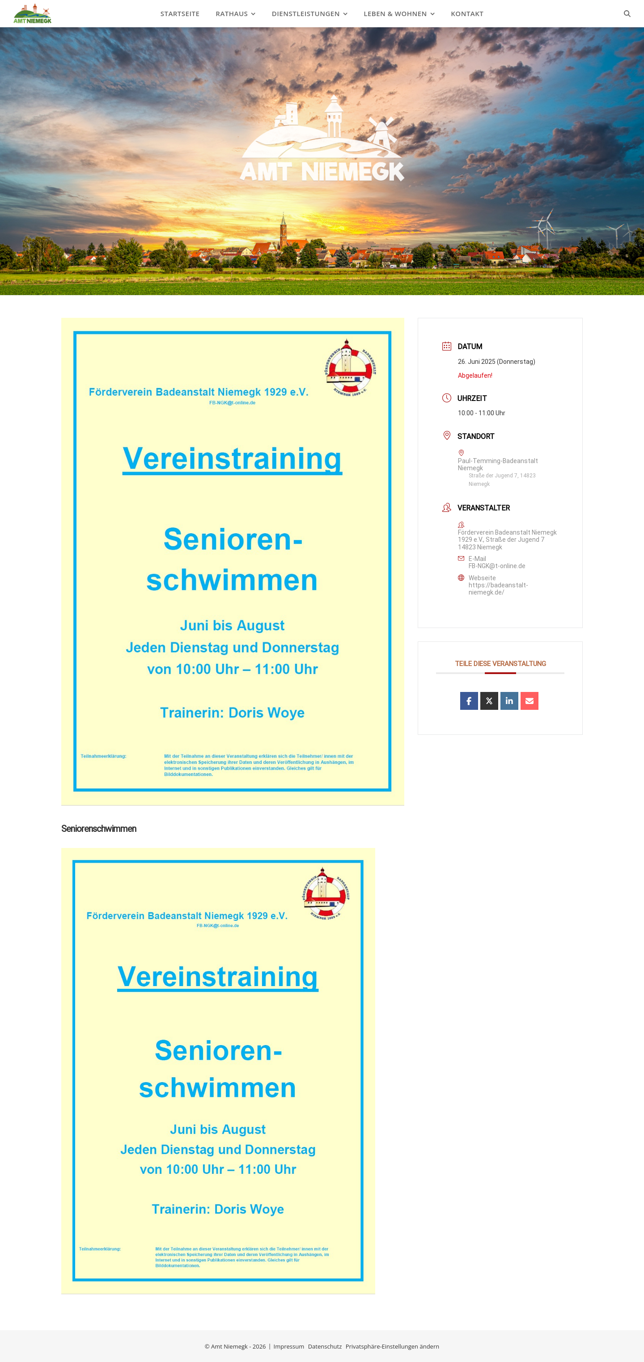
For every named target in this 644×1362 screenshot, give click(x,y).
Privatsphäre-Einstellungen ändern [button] (392, 1346)
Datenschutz (325, 1346)
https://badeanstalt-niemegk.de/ (498, 589)
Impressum (289, 1346)
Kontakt (467, 13)
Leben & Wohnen (395, 13)
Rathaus (232, 13)
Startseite (180, 13)
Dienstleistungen (306, 13)
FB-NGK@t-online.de (497, 565)
